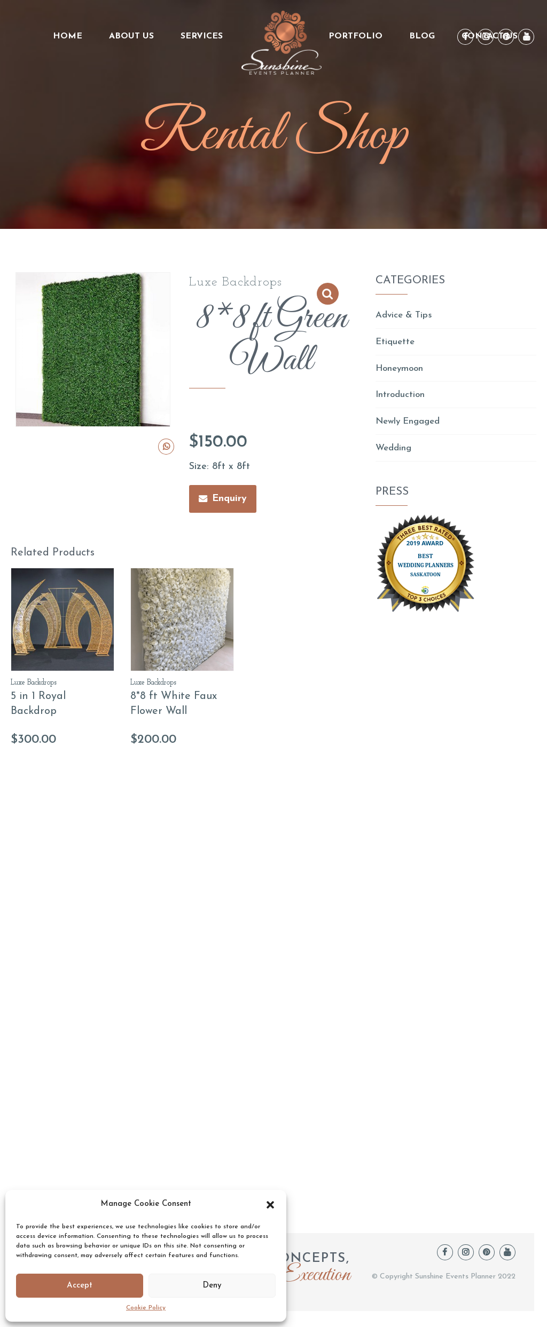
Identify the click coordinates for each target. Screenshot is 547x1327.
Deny (212, 1286)
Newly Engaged (411, 426)
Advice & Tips (406, 316)
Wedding (395, 453)
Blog (422, 36)
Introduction (401, 398)
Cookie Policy (146, 1308)
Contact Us (490, 36)
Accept (79, 1286)
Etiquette (396, 343)
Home (67, 36)
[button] (270, 1204)
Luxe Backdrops (235, 282)
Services (202, 36)
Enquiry (229, 499)
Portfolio (355, 36)
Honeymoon (401, 370)
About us (131, 36)
